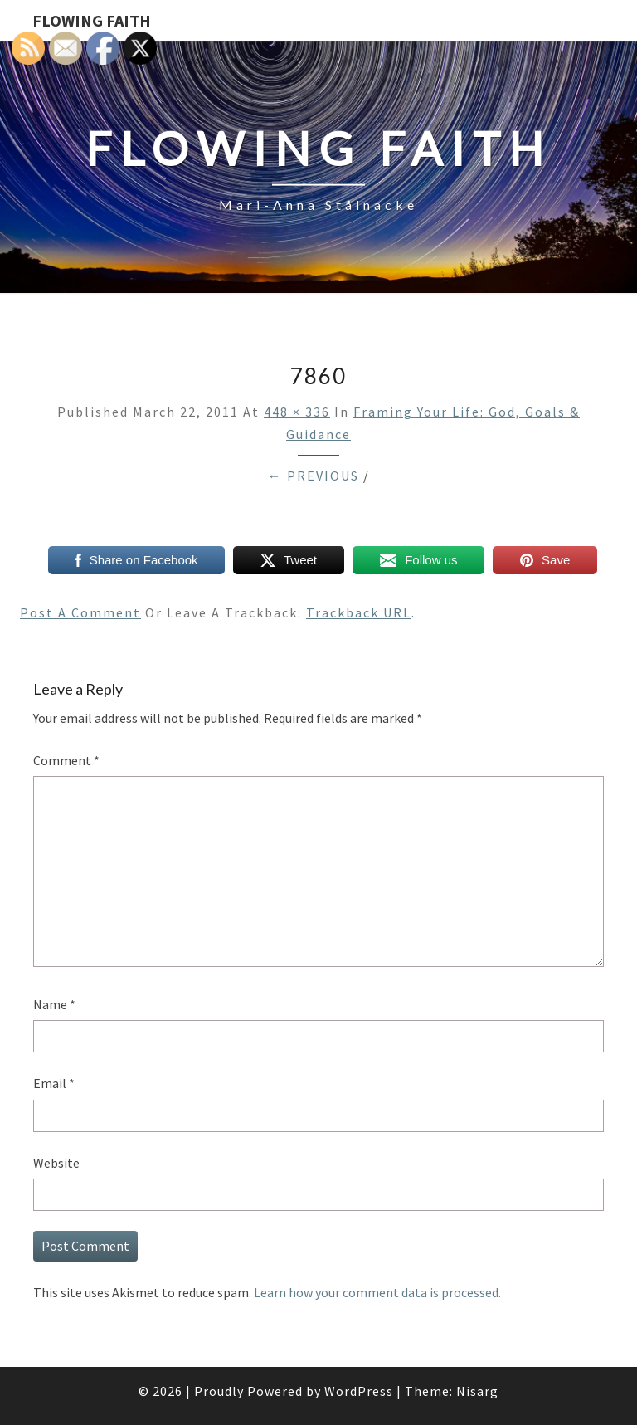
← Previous (313, 475)
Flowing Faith (91, 20)
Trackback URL (358, 612)
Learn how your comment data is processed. (377, 1292)
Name (54, 1004)
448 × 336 (297, 411)
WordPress (358, 1391)
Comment (66, 760)
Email (54, 1083)
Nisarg (477, 1391)
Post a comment (80, 612)
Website (56, 1162)
